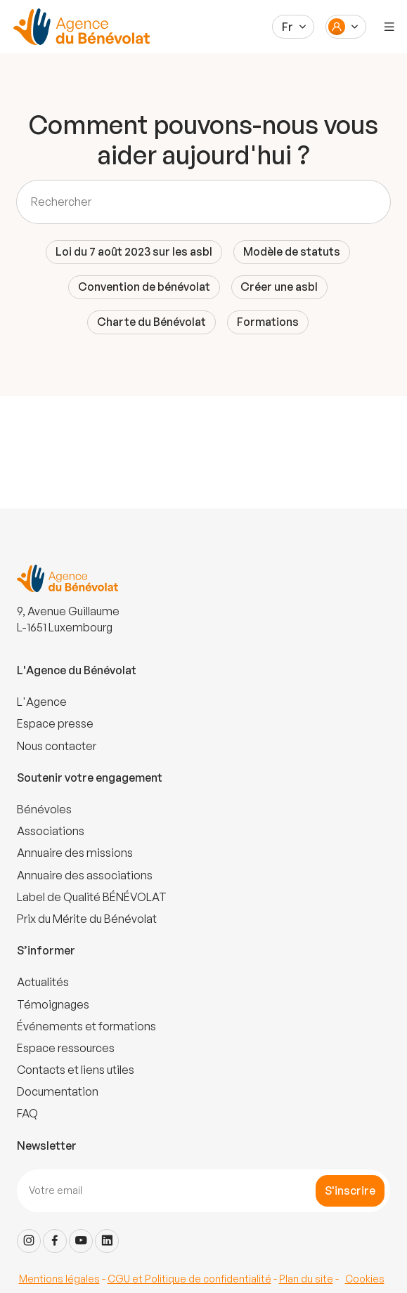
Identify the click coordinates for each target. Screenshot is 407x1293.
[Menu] (389, 27)
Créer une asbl (279, 287)
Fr (287, 27)
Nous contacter (56, 746)
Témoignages (53, 1004)
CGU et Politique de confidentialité (189, 1279)
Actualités (43, 982)
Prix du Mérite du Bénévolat (87, 919)
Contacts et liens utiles (75, 1070)
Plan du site (306, 1279)
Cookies (365, 1279)
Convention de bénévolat (144, 287)
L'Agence (42, 702)
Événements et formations (86, 1026)
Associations (50, 831)
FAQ (27, 1113)
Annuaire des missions (75, 853)
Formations (268, 322)
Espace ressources (66, 1048)
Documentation (57, 1091)
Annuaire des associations (85, 875)
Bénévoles (44, 809)
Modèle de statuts (291, 251)
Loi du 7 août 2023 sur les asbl (134, 251)
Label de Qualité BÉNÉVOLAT (92, 897)
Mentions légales (59, 1279)
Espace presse (55, 723)
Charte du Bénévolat (151, 322)
